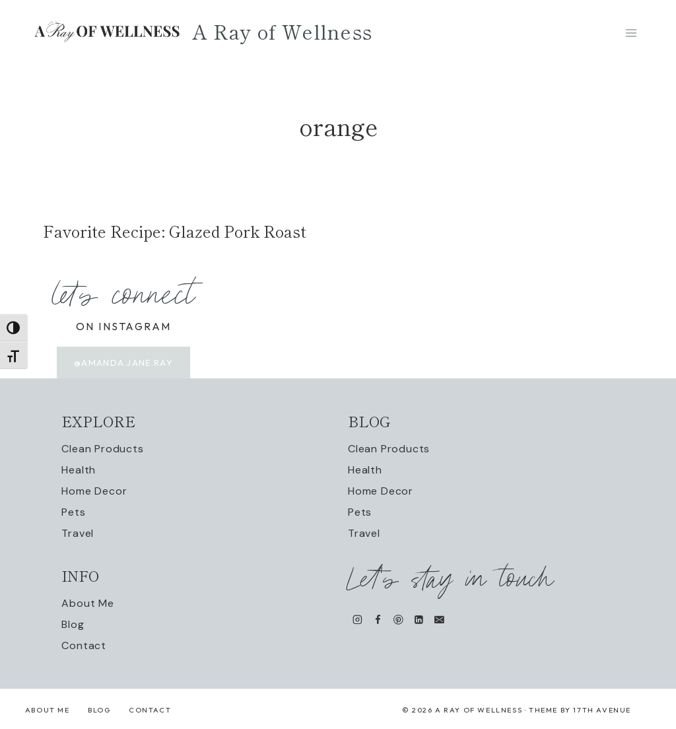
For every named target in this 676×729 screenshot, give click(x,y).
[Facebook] (378, 619)
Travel (77, 533)
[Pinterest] (398, 619)
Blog (72, 624)
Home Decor (94, 491)
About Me (87, 603)
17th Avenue (602, 709)
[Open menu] (631, 32)
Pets (73, 512)
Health (78, 470)
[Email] (439, 619)
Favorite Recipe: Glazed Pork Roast (174, 230)
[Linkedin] (418, 619)
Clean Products (102, 449)
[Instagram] (357, 619)
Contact (83, 645)
